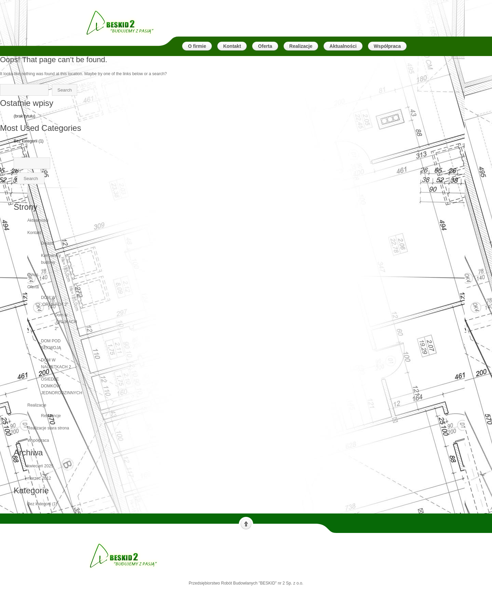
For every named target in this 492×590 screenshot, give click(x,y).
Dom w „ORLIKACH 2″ (66, 322)
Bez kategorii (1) (28, 141)
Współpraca (38, 440)
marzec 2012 (39, 478)
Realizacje (36, 405)
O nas (32, 274)
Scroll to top (246, 523)
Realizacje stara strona (48, 428)
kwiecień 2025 (40, 466)
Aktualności (37, 220)
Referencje (51, 415)
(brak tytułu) (24, 116)
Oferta (33, 287)
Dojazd (47, 243)
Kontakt (34, 232)
